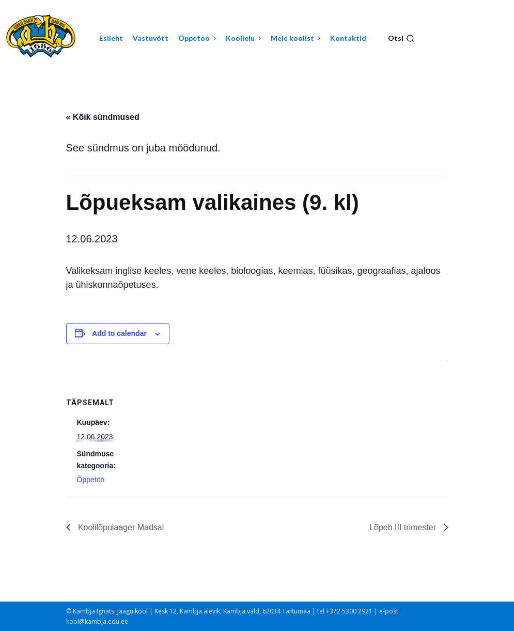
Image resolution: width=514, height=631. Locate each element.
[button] (401, 38)
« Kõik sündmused (102, 117)
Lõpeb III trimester (403, 527)
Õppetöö (91, 479)
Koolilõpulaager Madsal (120, 527)
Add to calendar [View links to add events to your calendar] (119, 333)
